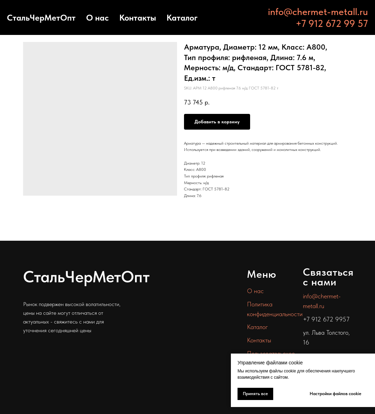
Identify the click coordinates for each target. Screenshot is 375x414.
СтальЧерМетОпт (41, 18)
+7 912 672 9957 (326, 319)
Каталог (182, 18)
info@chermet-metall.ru (318, 11)
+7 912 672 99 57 (332, 23)
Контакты (137, 18)
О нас (97, 18)
